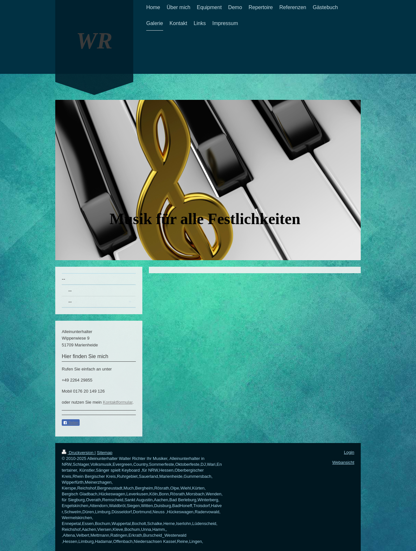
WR (94, 41)
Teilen (70, 423)
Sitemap (104, 452)
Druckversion (78, 452)
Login (349, 452)
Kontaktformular (117, 402)
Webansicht (343, 462)
